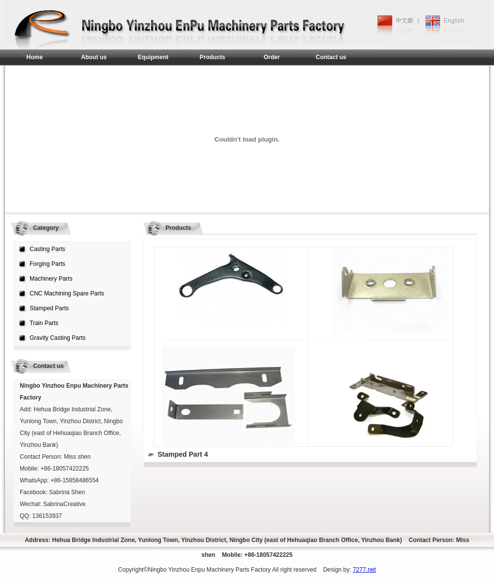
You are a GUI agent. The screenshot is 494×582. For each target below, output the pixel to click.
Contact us (331, 57)
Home (34, 57)
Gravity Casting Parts (57, 337)
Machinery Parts (51, 278)
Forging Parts (47, 263)
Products (212, 57)
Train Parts (44, 323)
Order (272, 57)
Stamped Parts (49, 308)
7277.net (364, 569)
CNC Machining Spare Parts (67, 293)
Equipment (153, 57)
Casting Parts (47, 249)
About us (94, 57)
